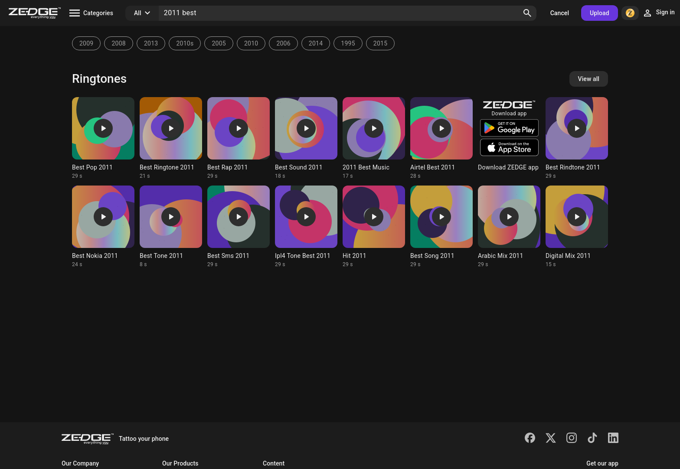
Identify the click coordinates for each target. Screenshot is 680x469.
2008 (118, 43)
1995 (348, 43)
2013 (151, 43)
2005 (219, 43)
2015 (380, 43)
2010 (251, 43)
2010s (184, 43)
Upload (599, 13)
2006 (283, 43)
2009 (86, 43)
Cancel (559, 13)
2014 (316, 43)
